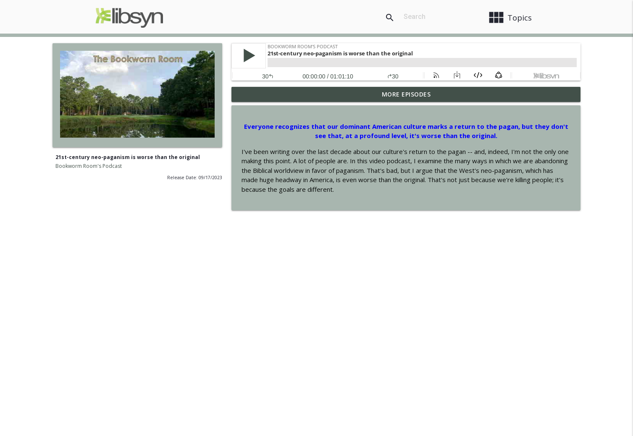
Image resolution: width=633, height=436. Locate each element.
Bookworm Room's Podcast (88, 166)
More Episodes (406, 94)
